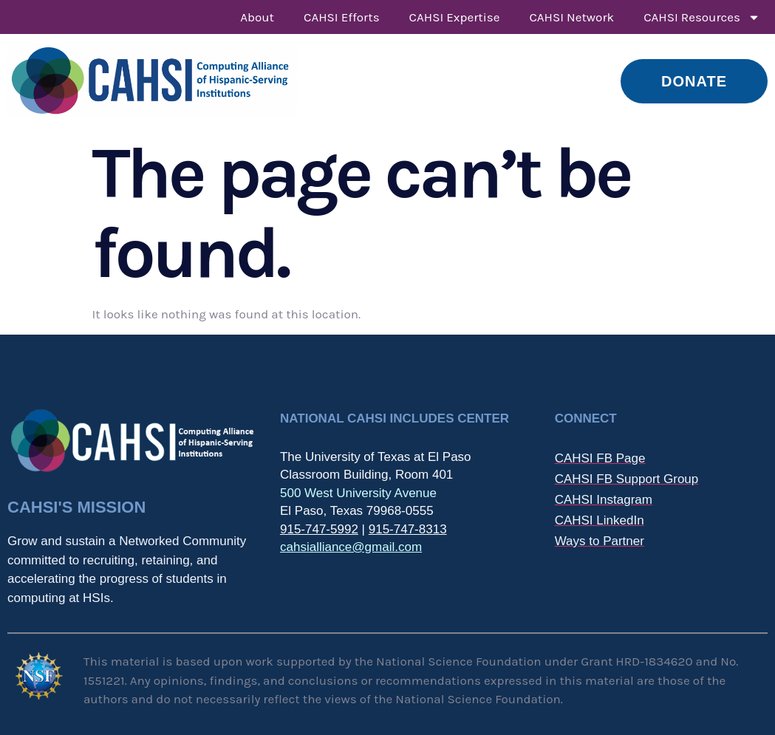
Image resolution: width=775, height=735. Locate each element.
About (257, 17)
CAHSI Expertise (454, 17)
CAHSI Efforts (342, 17)
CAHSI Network (571, 17)
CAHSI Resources (701, 17)
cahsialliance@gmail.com (351, 547)
